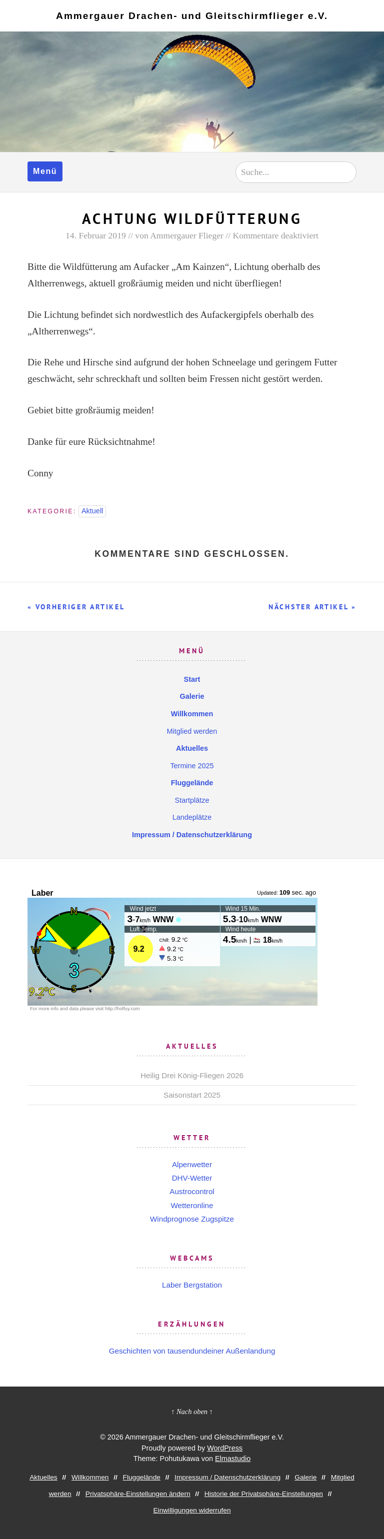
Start (192, 679)
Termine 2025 (192, 766)
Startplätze (192, 800)
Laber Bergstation (192, 1285)
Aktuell (92, 511)
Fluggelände (192, 783)
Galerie (192, 696)
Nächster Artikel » (312, 606)
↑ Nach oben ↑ (192, 1412)
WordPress (224, 1448)
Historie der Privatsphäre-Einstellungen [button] (263, 1494)
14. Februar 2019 (96, 235)
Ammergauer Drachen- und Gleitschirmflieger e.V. (192, 15)
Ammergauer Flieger (187, 235)
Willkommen (192, 714)
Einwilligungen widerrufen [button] (191, 1510)
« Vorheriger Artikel (76, 606)
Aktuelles (192, 748)
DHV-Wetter (192, 1178)
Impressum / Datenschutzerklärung (192, 835)
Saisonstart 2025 (192, 1095)
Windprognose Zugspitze (192, 1219)
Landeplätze (192, 817)
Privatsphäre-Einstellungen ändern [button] (138, 1494)
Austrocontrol (192, 1191)
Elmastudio (232, 1459)
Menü (45, 171)
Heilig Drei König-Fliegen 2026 (192, 1075)
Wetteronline (192, 1205)
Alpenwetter (192, 1164)
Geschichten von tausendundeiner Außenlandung (192, 1351)
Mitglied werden (192, 731)
